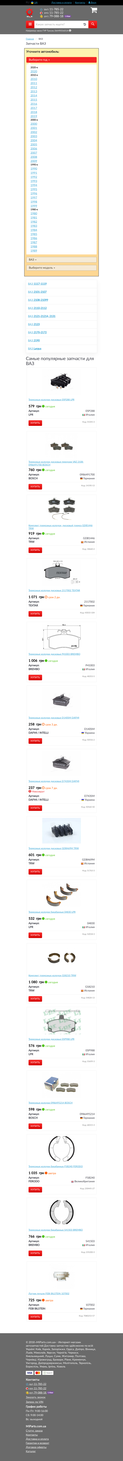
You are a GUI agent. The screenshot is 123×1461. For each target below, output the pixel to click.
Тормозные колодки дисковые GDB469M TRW (54, 848)
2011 (34, 83)
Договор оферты (36, 1447)
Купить (35, 423)
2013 (34, 91)
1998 (34, 201)
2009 (34, 161)
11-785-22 (51, 9)
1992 (34, 177)
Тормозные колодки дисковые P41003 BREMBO (54, 654)
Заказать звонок (35, 1397)
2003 (34, 136)
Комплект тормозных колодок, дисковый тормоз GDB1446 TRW (60, 527)
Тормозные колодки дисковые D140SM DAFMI (54, 718)
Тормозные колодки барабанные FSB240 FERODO (56, 1166)
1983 (34, 226)
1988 (34, 246)
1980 (34, 213)
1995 (34, 189)
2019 (34, 116)
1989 (34, 250)
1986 (34, 238)
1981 (34, 217)
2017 (34, 108)
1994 (34, 185)
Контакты (80, 2)
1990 (34, 168)
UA (34, 2)
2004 (34, 140)
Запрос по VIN (34, 1402)
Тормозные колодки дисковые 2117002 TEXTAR (54, 590)
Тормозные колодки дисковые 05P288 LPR (51, 400)
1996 (34, 193)
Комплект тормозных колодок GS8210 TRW (52, 975)
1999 (34, 206)
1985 (34, 234)
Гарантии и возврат (37, 1443)
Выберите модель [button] (42, 267)
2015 (34, 99)
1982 (34, 221)
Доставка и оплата (61, 2)
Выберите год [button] (39, 59)
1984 (34, 230)
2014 (34, 95)
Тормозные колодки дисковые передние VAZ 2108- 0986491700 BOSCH (56, 463)
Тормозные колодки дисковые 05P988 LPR (51, 1039)
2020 (34, 71)
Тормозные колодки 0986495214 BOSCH (51, 1103)
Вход (92, 2)
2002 (34, 132)
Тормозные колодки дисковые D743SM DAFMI (54, 781)
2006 (34, 148)
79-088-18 (52, 16)
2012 (34, 87)
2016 (34, 104)
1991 (34, 172)
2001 (34, 128)
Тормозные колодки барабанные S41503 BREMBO (56, 1230)
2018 (34, 112)
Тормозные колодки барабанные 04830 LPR (52, 912)
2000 (34, 124)
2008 (34, 157)
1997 (34, 197)
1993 (34, 181)
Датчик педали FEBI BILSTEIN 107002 (49, 1294)
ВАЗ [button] (32, 259)
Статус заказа (34, 1430)
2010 (34, 79)
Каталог (31, 1451)
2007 (34, 152)
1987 (34, 242)
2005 (34, 144)
